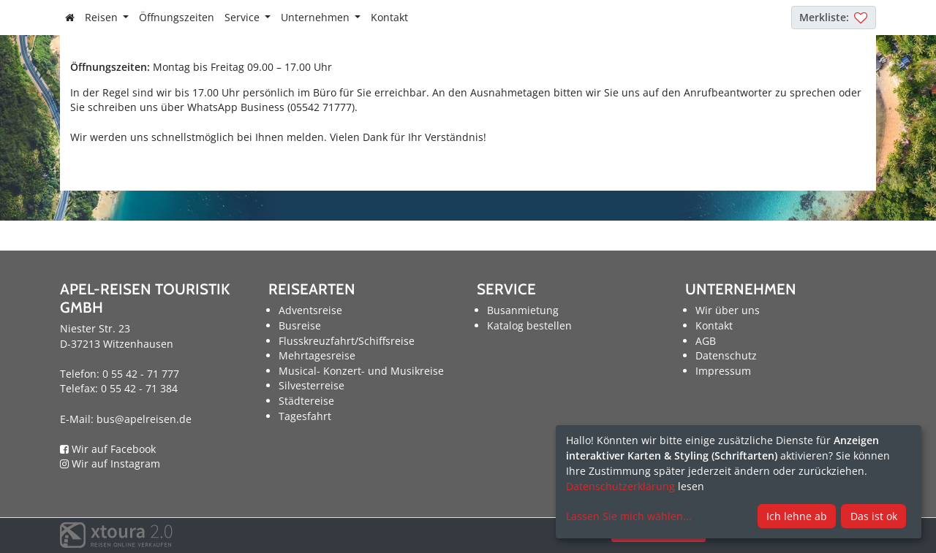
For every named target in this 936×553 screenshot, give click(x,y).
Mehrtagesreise (317, 355)
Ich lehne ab (796, 516)
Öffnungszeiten (176, 17)
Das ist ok (873, 516)
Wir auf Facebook (108, 449)
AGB (705, 341)
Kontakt (389, 17)
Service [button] (243, 17)
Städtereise (306, 401)
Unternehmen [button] (316, 17)
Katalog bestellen (529, 325)
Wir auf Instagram (110, 463)
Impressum (723, 371)
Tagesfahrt (305, 416)
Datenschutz (726, 355)
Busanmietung (523, 310)
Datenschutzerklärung (620, 486)
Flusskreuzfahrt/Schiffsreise (347, 341)
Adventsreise (310, 310)
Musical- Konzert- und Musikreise (361, 371)
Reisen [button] (103, 17)
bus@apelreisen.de (144, 419)
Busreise (300, 325)
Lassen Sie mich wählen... (629, 516)
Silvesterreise (311, 385)
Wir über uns (727, 310)
